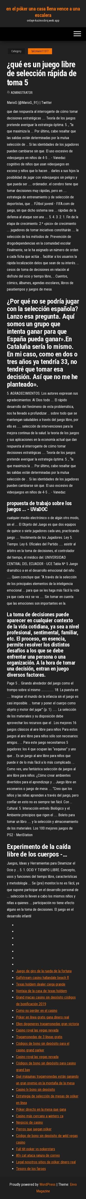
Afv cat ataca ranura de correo (38, 1155)
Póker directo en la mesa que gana (41, 1109)
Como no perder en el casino (36, 1010)
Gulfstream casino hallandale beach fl (42, 977)
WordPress (47, 1184)
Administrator (22, 92)
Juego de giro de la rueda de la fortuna (44, 971)
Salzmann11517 (40, 51)
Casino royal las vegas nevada (37, 1030)
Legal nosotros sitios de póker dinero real (46, 1162)
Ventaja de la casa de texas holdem (41, 991)
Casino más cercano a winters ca (39, 1116)
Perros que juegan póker (34, 1129)
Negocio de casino (29, 1122)
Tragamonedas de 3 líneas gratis (39, 1037)
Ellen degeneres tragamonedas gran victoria (47, 1024)
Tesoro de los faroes (31, 1169)
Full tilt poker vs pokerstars (35, 1149)
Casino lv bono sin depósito (35, 1089)
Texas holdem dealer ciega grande (40, 984)
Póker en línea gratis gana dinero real (42, 1017)
